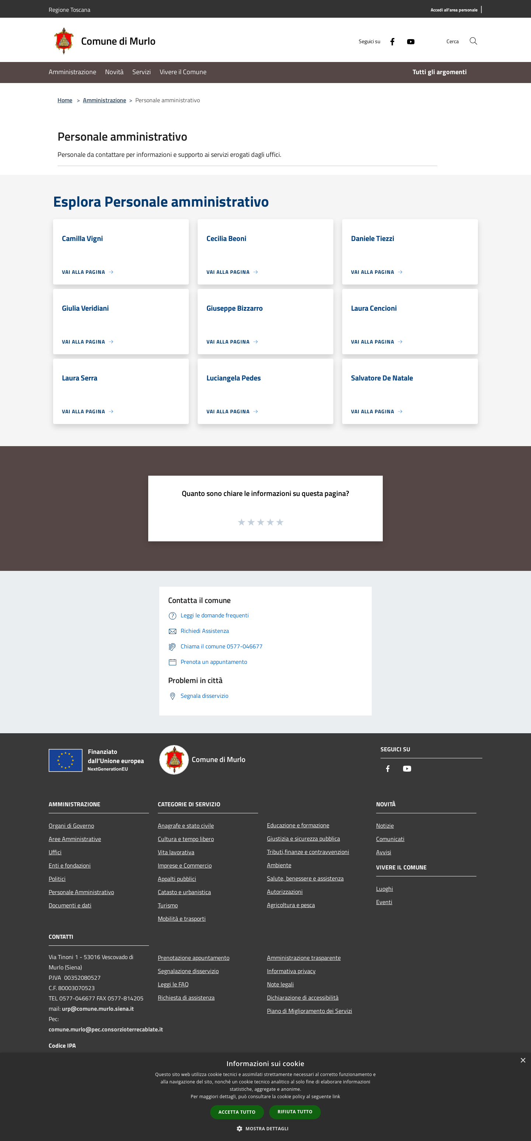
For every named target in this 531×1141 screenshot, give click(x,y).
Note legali (280, 984)
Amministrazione (104, 100)
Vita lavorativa (176, 852)
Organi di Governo (71, 825)
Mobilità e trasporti (182, 918)
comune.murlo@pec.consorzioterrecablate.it (106, 1029)
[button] (265, 1128)
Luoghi (384, 888)
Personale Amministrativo (81, 891)
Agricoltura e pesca (291, 904)
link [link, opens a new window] (336, 1096)
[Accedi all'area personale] (454, 10)
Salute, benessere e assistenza (305, 878)
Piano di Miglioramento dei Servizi (309, 1010)
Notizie (385, 825)
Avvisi (383, 852)
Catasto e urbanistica (184, 891)
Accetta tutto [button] (237, 1112)
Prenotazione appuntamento (193, 957)
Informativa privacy (291, 970)
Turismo (168, 905)
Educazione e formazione (298, 825)
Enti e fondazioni (70, 865)
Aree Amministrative (75, 838)
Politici (57, 878)
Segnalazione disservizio (188, 970)
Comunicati (390, 838)
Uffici (55, 852)
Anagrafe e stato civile (186, 825)
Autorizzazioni (285, 891)
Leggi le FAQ (173, 984)
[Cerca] (473, 41)
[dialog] (265, 1097)
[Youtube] (407, 41)
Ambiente (279, 865)
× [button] (522, 1061)
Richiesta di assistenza (186, 997)
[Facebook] (389, 41)
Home (65, 100)
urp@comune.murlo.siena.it (98, 1008)
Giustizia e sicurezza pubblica (303, 838)
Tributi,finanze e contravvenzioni (308, 851)
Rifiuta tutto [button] (295, 1112)
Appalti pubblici (177, 878)
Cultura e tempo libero (186, 838)
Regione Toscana (69, 9)
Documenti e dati (70, 905)
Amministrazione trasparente (304, 957)
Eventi (384, 901)
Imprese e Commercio (185, 865)
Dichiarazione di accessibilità (303, 997)
